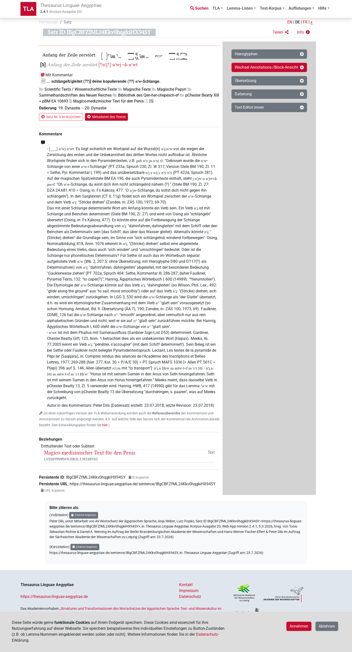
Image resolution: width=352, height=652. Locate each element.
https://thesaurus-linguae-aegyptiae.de (54, 596)
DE (297, 22)
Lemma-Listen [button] (240, 8)
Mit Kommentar (59, 75)
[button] (280, 32)
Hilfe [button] (322, 8)
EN (289, 22)
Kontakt (186, 584)
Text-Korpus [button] (271, 8)
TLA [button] (216, 8)
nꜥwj (116, 64)
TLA (28, 8)
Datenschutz (190, 596)
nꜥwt (133, 64)
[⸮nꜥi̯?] (104, 64)
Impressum (189, 590)
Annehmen (299, 626)
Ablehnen (327, 626)
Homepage (48, 22)
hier (104, 425)
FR (305, 22)
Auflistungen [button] (300, 8)
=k (124, 64)
